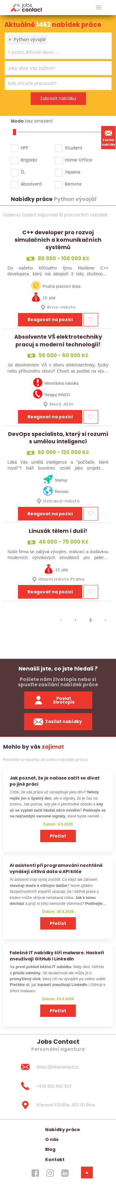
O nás (51, 1139)
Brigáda (29, 160)
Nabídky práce (62, 1129)
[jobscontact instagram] (50, 1173)
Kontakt (55, 1159)
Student (73, 148)
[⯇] (61, 620)
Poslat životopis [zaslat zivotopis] (54, 700)
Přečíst (58, 836)
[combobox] (58, 45)
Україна (72, 172)
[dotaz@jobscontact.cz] (58, 1067)
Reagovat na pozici (50, 319)
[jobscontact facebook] (35, 1173)
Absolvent (31, 184)
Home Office (78, 160)
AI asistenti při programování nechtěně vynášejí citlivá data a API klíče (56, 868)
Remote (73, 184)
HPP (24, 148)
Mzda (17, 121)
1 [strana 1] (75, 620)
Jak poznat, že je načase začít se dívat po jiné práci (55, 781)
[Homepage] (26, 7)
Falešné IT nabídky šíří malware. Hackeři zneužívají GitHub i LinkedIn (57, 956)
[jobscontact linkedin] (65, 1173)
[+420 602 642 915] (58, 1086)
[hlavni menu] (99, 7)
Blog (50, 1149)
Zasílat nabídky (108, 137)
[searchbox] (54, 52)
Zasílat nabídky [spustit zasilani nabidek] (58, 721)
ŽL (23, 172)
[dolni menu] (87, 1172)
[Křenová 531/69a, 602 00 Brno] (58, 1105)
